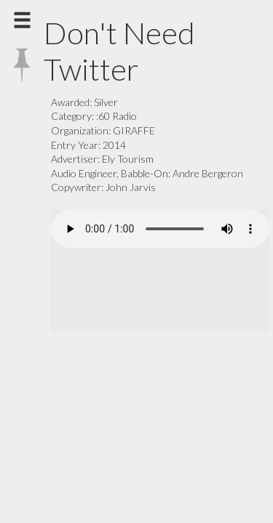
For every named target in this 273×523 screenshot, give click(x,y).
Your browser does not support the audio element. (160, 228)
